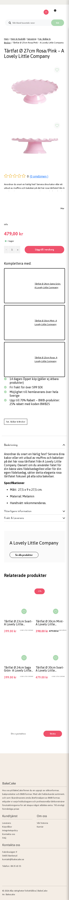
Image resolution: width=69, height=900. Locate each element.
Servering (31, 39)
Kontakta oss (8, 834)
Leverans (6, 823)
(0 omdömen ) (39, 176)
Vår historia (42, 823)
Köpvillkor (7, 826)
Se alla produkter (24, 555)
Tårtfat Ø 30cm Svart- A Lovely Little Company (50, 669)
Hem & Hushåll (18, 39)
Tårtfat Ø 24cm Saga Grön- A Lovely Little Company (48, 285)
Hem (6, 39)
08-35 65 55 (15, 866)
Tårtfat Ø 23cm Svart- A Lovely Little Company (18, 623)
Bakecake (10, 894)
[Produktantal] (12, 249)
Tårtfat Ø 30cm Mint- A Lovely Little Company (46, 322)
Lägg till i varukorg (44, 249)
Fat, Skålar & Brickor (15, 422)
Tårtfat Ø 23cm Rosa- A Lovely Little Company (46, 359)
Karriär (40, 826)
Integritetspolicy (10, 830)
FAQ (4, 838)
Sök (57, 22)
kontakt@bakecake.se (13, 859)
